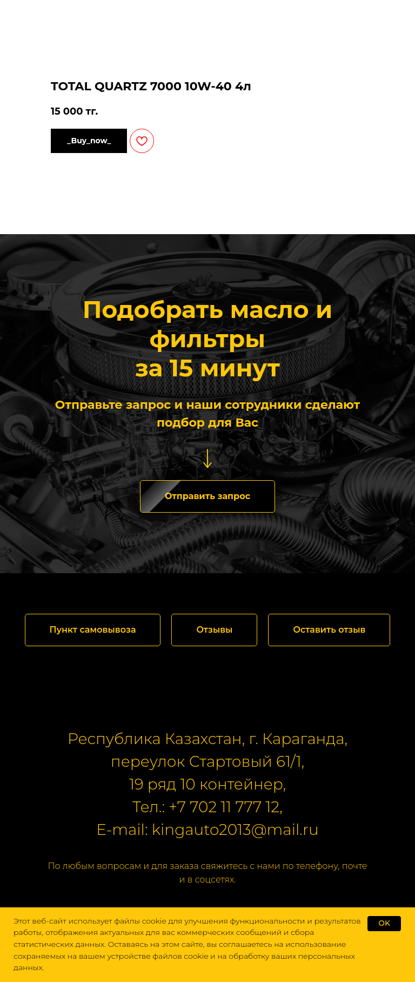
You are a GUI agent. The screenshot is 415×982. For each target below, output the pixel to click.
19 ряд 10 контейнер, (207, 784)
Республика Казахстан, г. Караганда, (207, 738)
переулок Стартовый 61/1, (207, 761)
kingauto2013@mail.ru (235, 829)
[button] (207, 496)
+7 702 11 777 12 (224, 807)
